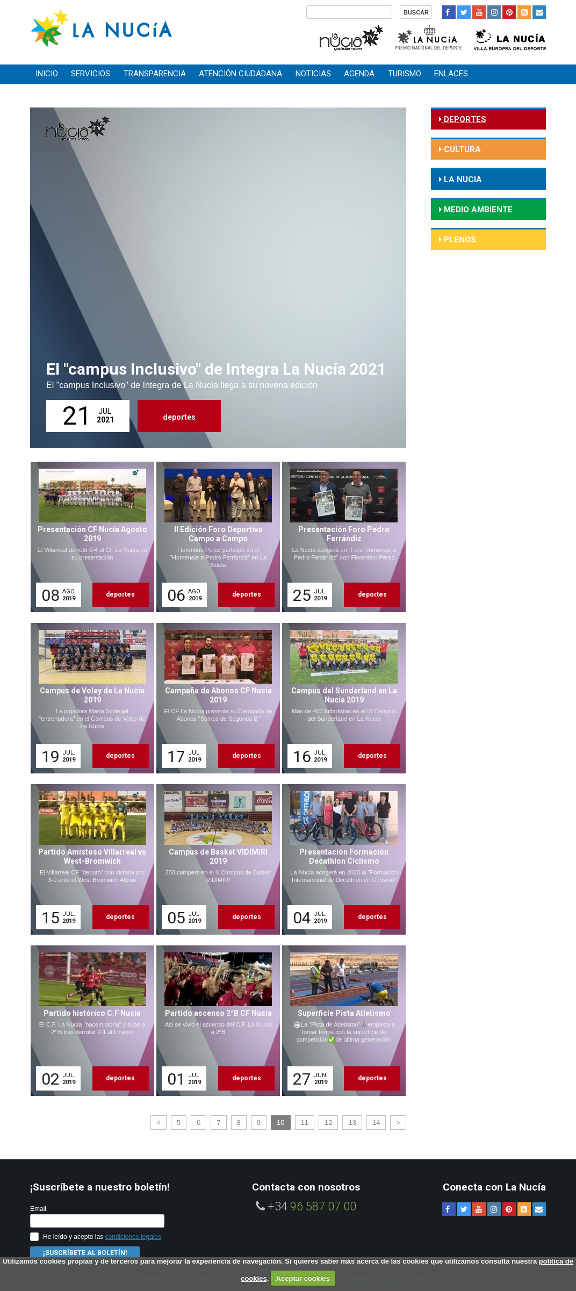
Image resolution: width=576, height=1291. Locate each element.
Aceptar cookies (303, 1278)
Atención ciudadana (240, 73)
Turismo (404, 73)
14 (376, 1122)
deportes (179, 417)
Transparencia (155, 73)
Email (38, 1209)
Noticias (313, 73)
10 (280, 1122)
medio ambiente (477, 209)
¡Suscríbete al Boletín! (85, 1253)
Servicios (90, 73)
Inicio (46, 73)
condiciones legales (133, 1236)
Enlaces (451, 73)
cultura (461, 149)
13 (352, 1122)
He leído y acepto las (102, 1236)
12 (328, 1122)
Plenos (459, 240)
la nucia (462, 179)
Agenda (359, 73)
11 (304, 1122)
